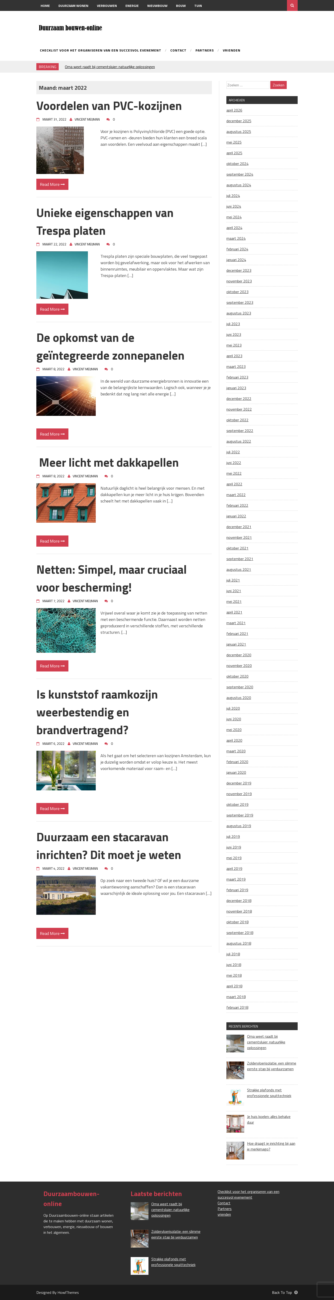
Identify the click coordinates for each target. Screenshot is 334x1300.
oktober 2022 (237, 420)
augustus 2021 (238, 569)
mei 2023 (234, 345)
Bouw (181, 5)
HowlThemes (68, 1292)
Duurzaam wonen (73, 5)
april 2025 (234, 153)
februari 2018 (237, 1007)
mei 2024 (234, 217)
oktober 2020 (237, 676)
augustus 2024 (238, 185)
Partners (205, 51)
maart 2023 (236, 366)
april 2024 (234, 227)
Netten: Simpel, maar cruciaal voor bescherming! (111, 578)
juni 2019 (233, 847)
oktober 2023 (237, 292)
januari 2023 (236, 388)
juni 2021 (233, 591)
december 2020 (238, 655)
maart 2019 (236, 879)
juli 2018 (233, 954)
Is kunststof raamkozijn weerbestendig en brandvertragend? (97, 712)
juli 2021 (233, 580)
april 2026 (234, 110)
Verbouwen (107, 5)
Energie (132, 5)
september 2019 (239, 815)
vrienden (231, 51)
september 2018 (239, 932)
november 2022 (239, 409)
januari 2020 (236, 772)
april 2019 (234, 868)
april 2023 (234, 356)
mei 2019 (234, 858)
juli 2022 (233, 452)
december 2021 (238, 527)
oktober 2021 (237, 548)
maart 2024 (236, 238)
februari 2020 (237, 762)
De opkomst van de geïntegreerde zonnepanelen (110, 346)
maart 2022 (236, 494)
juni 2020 (233, 719)
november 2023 (239, 281)
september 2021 (239, 559)
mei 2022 (234, 473)
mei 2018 (234, 975)
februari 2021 (237, 633)
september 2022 (239, 430)
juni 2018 (233, 964)
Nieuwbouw (157, 5)
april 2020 (234, 740)
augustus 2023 (238, 313)
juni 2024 (233, 206)
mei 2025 (234, 142)
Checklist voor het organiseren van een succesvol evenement (100, 51)
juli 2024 (233, 195)
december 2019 (238, 783)
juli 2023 (233, 324)
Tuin (198, 5)
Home (45, 5)
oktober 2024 (237, 163)
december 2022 (238, 398)
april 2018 (234, 986)
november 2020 (239, 665)
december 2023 (238, 270)
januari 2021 (236, 644)
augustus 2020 (238, 697)
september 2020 (239, 687)
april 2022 (234, 484)
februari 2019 (237, 890)
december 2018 (238, 900)
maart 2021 (236, 623)
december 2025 (238, 121)
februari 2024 (237, 249)
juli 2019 (233, 836)
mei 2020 (234, 729)
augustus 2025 (238, 131)
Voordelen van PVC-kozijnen (109, 105)
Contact (48, 16)
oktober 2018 (237, 922)
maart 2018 (236, 997)
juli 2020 (233, 708)
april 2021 (234, 612)
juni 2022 (233, 462)
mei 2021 (234, 601)
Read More (52, 184)
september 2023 (239, 302)
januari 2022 (236, 516)
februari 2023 (237, 377)
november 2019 (239, 794)
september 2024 (239, 174)
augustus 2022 (238, 441)
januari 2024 (236, 260)
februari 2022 (237, 505)
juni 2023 (233, 334)
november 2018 (239, 911)
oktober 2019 (237, 804)
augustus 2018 (238, 943)
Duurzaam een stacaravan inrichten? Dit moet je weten (108, 846)
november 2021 (239, 537)
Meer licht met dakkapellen (107, 462)
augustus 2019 (238, 826)
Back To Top (285, 1292)
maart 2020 (236, 751)
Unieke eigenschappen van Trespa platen (105, 221)
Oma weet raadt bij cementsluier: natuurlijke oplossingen (110, 67)
